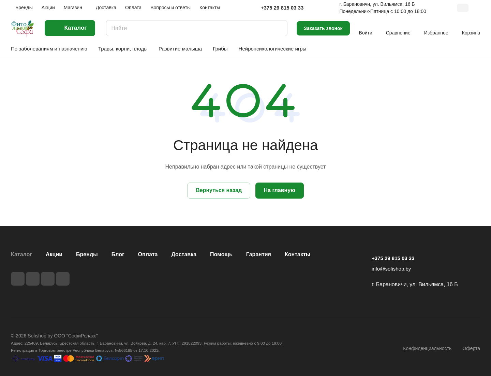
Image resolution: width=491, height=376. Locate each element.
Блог (117, 254)
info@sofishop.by (391, 269)
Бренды (87, 254)
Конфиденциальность (427, 348)
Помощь (221, 254)
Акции (54, 254)
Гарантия (258, 254)
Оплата (148, 254)
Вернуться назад (219, 190)
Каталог (21, 254)
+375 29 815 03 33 (282, 8)
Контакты (297, 254)
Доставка (184, 254)
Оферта (471, 348)
